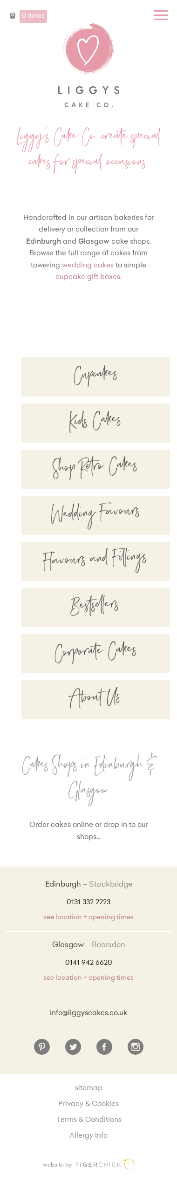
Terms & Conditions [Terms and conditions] (89, 1120)
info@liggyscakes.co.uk (88, 1013)
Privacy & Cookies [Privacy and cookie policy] (88, 1104)
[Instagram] (135, 1050)
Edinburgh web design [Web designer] (104, 1164)
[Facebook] (104, 1050)
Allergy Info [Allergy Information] (88, 1136)
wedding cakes (88, 265)
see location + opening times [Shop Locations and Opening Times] (88, 918)
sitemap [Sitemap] (88, 1088)
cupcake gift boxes (87, 277)
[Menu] (160, 15)
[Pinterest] (42, 1050)
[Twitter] (73, 1050)
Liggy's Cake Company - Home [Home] (88, 65)
